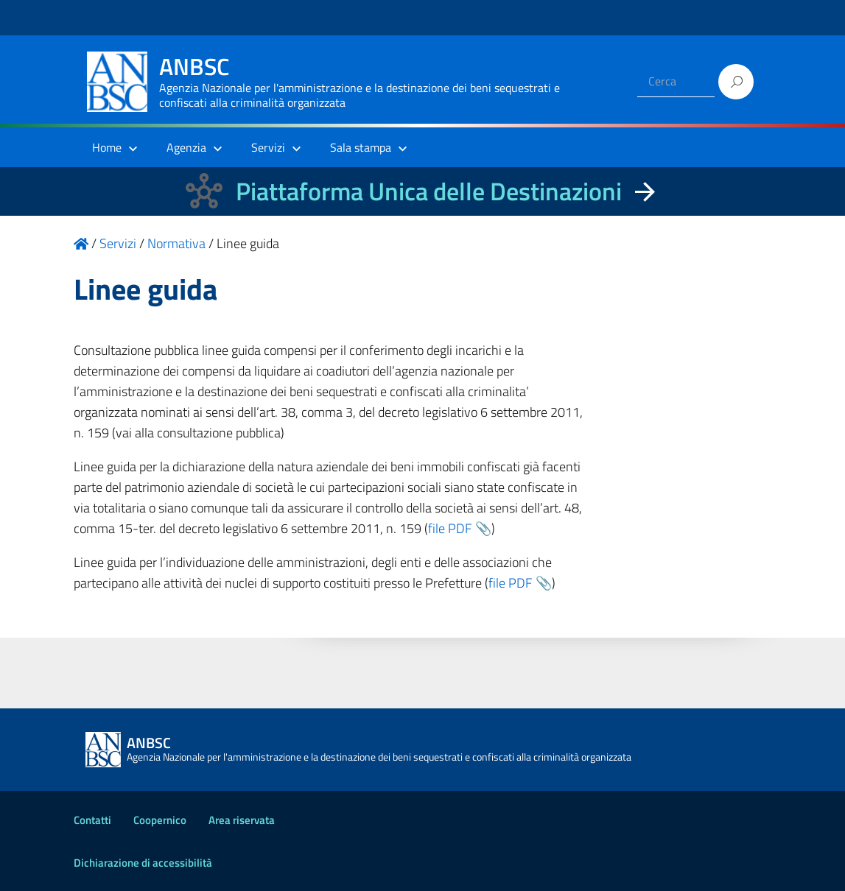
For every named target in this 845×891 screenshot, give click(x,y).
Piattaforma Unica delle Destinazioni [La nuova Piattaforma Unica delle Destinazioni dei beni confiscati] (429, 191)
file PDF (449, 528)
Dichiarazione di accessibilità (143, 862)
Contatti (92, 819)
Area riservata (241, 819)
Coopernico (159, 819)
